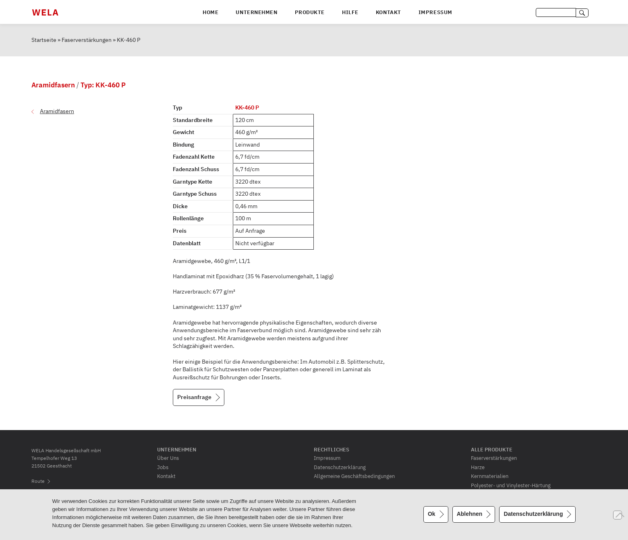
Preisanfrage (194, 397)
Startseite (43, 39)
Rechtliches (331, 449)
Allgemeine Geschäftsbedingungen (354, 476)
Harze (478, 467)
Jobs (162, 467)
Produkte (310, 12)
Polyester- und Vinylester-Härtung (511, 485)
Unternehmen (256, 12)
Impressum (435, 12)
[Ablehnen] (617, 515)
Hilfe (350, 12)
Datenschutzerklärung (340, 467)
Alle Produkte (491, 449)
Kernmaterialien (489, 476)
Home (210, 12)
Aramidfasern (57, 111)
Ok (431, 514)
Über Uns (168, 458)
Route (38, 481)
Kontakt (388, 12)
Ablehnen (470, 514)
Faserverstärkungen (87, 39)
